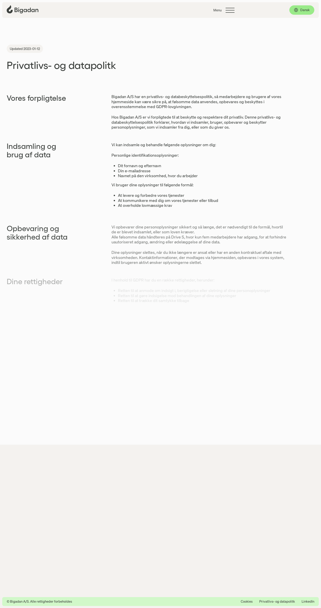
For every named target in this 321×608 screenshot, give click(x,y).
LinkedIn (308, 601)
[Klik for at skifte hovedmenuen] (224, 10)
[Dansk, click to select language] (301, 10)
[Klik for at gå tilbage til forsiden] (22, 9)
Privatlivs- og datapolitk (277, 601)
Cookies (247, 601)
